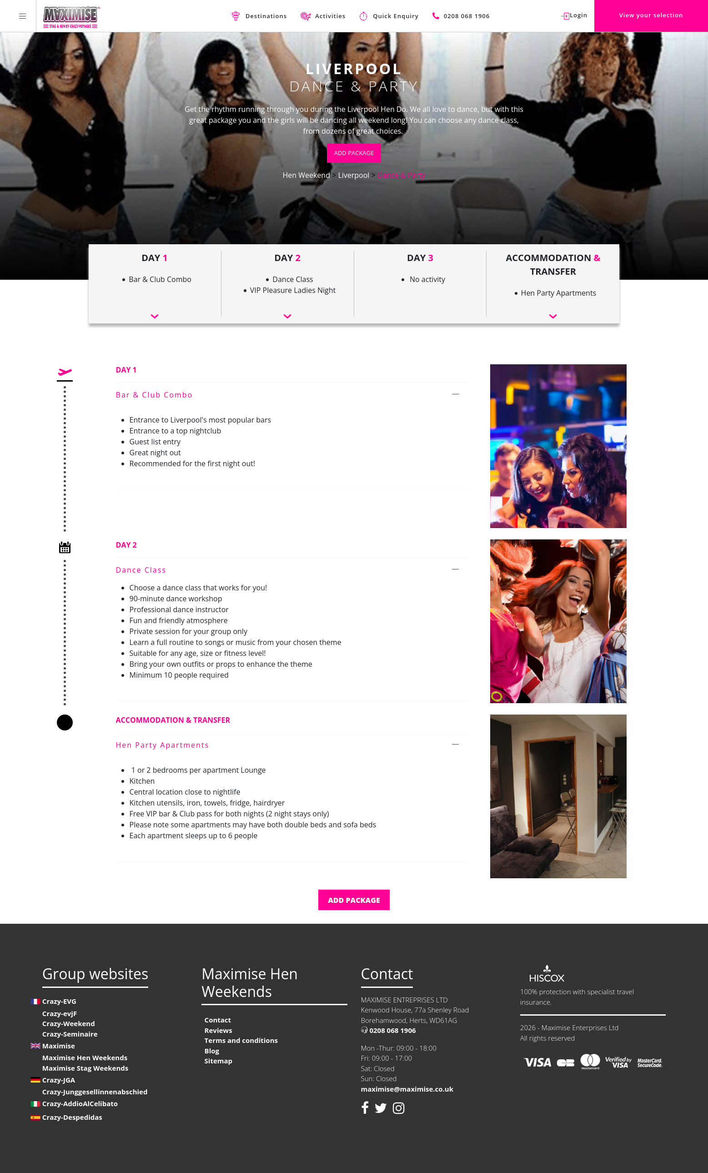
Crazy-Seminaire (70, 1033)
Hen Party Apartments (163, 745)
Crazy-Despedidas (72, 1117)
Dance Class (141, 570)
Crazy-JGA (58, 1079)
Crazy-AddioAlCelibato (80, 1103)
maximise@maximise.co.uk (407, 1088)
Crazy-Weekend (68, 1023)
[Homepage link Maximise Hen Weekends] (71, 16)
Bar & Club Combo (154, 395)
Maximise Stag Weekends (85, 1067)
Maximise (58, 1045)
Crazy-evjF (59, 1013)
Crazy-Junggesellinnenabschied (95, 1091)
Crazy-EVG (59, 1001)
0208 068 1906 (388, 1030)
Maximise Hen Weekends (84, 1057)
